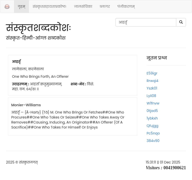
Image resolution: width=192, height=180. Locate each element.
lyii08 (151, 95)
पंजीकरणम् (126, 6)
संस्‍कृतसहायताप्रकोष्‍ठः (50, 6)
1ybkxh (152, 118)
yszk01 (152, 88)
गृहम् (21, 6)
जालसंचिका (83, 6)
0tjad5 (152, 110)
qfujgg (152, 125)
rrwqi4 (152, 80)
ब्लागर (105, 6)
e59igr (152, 73)
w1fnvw (153, 103)
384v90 (153, 140)
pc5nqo (153, 133)
